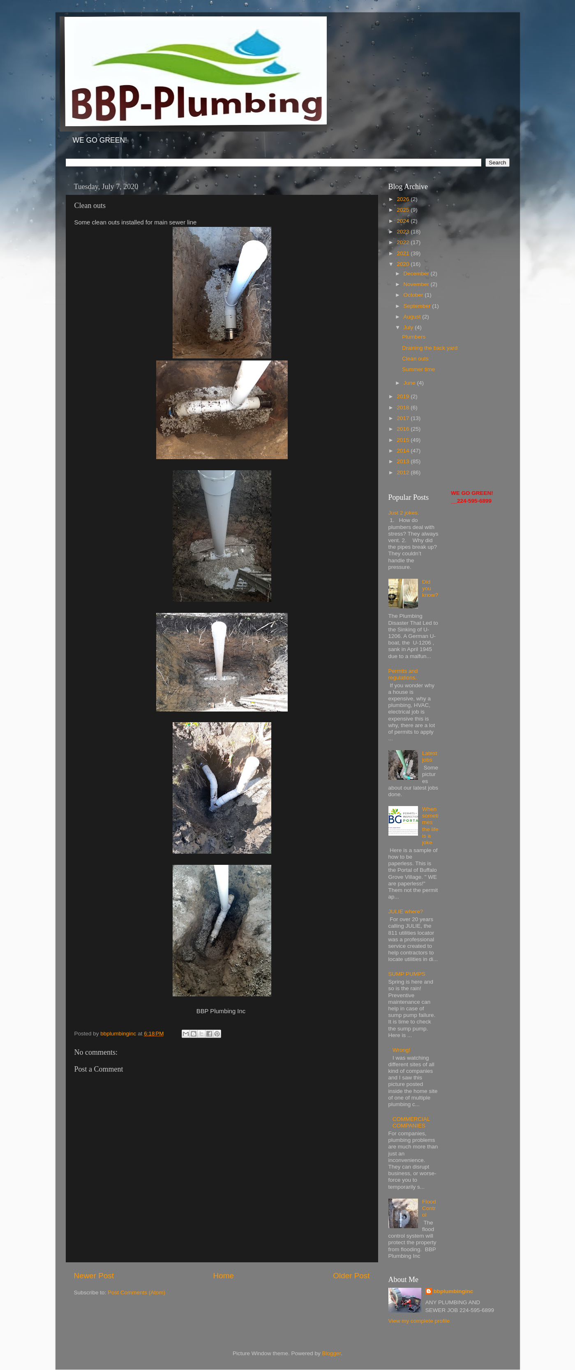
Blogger (331, 1353)
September (418, 306)
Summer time (418, 369)
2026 (404, 199)
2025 (404, 210)
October (414, 295)
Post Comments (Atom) (136, 1292)
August (413, 317)
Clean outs (415, 359)
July (409, 327)
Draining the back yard (429, 348)
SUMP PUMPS (407, 974)
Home (223, 1275)
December (417, 273)
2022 (404, 242)
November (417, 284)
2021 (404, 253)
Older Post (351, 1275)
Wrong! (401, 1050)
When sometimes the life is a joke (430, 826)
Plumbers (413, 337)
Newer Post (94, 1275)
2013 (404, 461)
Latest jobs (429, 756)
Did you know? (430, 588)
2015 (404, 440)
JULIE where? (405, 911)
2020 (404, 264)
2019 (404, 396)
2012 (404, 472)
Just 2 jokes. (403, 513)
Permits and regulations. (403, 674)
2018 (404, 407)
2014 (404, 451)
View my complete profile (419, 1321)
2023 (404, 232)
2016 (404, 429)
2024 (404, 221)
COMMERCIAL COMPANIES (411, 1122)
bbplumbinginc (453, 1291)
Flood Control (429, 1208)
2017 (404, 418)
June (410, 383)
